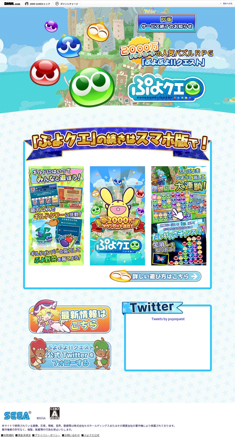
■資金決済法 (23, 435)
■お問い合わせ (71, 435)
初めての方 (227, 3)
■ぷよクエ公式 (90, 435)
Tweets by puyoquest (168, 318)
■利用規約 (7, 435)
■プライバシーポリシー (46, 435)
